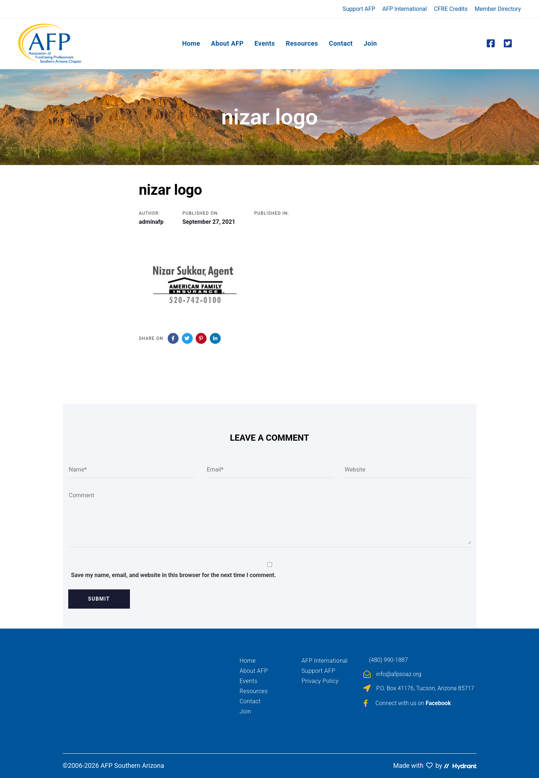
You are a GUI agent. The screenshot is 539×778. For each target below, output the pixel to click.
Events (248, 681)
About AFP (254, 670)
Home (248, 660)
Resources (254, 691)
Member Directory (498, 8)
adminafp (151, 221)
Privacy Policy (320, 681)
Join (245, 711)
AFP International (404, 8)
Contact (250, 701)
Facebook (438, 703)
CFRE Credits (451, 8)
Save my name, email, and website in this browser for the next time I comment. (173, 575)
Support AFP (359, 8)
